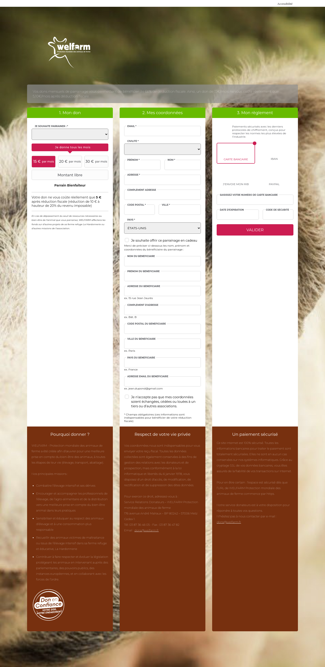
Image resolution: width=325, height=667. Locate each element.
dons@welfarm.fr (146, 530)
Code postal (136, 205)
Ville (166, 205)
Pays (131, 220)
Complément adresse (141, 190)
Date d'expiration (232, 210)
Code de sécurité (277, 210)
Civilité (133, 141)
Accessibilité (284, 3)
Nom (171, 160)
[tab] (70, 147)
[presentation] (70, 147)
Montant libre (57, 175)
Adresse (133, 175)
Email (131, 126)
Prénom (133, 160)
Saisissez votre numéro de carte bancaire (249, 195)
